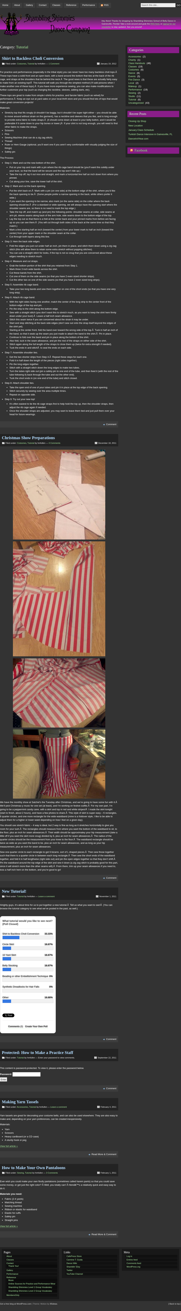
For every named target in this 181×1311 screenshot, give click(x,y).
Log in (129, 1256)
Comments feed (134, 1263)
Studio (131, 96)
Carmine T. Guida (74, 1260)
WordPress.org (133, 1267)
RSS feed (155, 24)
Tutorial (31, 64)
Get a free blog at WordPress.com (15, 1304)
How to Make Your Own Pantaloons (33, 1167)
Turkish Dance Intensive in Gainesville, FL (150, 134)
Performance (88, 5)
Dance (131, 73)
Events (132, 76)
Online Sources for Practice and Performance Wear (31, 1284)
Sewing (20, 1173)
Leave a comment (46, 896)
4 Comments (54, 443)
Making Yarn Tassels (20, 1102)
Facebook (140, 150)
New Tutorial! (14, 891)
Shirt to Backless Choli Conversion (32, 58)
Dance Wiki (71, 1263)
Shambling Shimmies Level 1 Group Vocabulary (30, 1287)
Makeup (132, 86)
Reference (71, 5)
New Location (135, 125)
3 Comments (52, 1173)
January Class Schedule (141, 130)
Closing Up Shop (137, 121)
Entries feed (132, 1260)
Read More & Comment (104, 1154)
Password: (20, 1074)
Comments (15, 1026)
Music (11, 1280)
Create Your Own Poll (36, 1026)
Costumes (21, 64)
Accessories (22, 1107)
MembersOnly (12, 1295)
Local (131, 83)
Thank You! (13, 1266)
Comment (111, 424)
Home (5, 5)
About (17, 5)
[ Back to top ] (174, 1304)
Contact (42, 5)
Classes (56, 5)
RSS (106, 5)
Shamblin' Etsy (73, 1267)
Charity (132, 59)
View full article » (9, 1146)
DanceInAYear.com (138, 138)
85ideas (53, 1304)
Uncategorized (136, 102)
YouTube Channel (74, 1274)
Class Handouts (136, 63)
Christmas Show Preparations (28, 437)
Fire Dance (134, 79)
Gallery (29, 5)
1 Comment (54, 64)
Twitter (69, 1270)
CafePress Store (74, 1256)
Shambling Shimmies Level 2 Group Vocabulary (30, 1291)
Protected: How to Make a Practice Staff (37, 1052)
